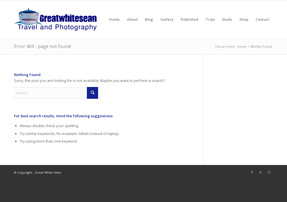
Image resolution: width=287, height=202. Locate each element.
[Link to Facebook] (252, 172)
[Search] (56, 93)
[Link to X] (260, 172)
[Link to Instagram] (269, 172)
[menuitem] (114, 19)
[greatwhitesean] (55, 19)
